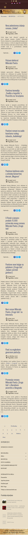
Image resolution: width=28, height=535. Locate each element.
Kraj (4, 437)
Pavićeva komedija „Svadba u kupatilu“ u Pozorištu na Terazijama (15, 93)
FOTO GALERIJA (5, 462)
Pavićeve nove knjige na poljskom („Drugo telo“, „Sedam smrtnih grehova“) (15, 268)
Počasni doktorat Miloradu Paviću (12, 62)
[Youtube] (16, 1)
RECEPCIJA (4, 459)
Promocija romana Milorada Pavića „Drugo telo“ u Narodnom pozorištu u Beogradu (14, 383)
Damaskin (4, 477)
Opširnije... (6, 53)
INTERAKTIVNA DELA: (7, 474)
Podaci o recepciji (11, 363)
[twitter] (13, 1)
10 (12, 433)
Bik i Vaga (3, 486)
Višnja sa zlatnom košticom (9, 490)
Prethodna (14, 426)
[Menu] (5, 7)
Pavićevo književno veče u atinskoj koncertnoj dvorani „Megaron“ (15, 173)
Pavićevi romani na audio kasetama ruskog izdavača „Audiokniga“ (15, 133)
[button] (22, 453)
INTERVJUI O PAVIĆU (7, 447)
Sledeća (18, 433)
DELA (2, 456)
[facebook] (11, 1)
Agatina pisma (5, 480)
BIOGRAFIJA (4, 453)
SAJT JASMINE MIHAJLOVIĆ (9, 465)
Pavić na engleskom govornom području (13, 351)
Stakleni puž (4, 483)
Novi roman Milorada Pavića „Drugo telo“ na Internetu (14, 312)
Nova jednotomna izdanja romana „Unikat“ (15, 27)
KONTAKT (4, 468)
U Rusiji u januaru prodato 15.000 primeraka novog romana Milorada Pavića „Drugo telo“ (15, 223)
